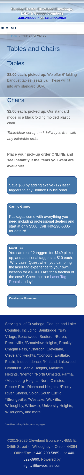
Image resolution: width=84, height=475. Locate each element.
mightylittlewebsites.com (41, 465)
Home (13, 36)
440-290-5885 (47, 453)
